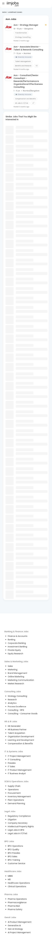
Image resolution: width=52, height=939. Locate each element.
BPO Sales (12, 856)
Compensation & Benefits (20, 743)
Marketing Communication (21, 680)
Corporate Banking (17, 643)
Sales (10, 666)
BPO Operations (15, 846)
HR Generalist (14, 726)
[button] (23, 57)
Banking (11, 639)
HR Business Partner (17, 729)
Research (12, 699)
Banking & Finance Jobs (16, 631)
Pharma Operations (17, 899)
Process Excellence (17, 706)
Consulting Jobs (12, 691)
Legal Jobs (9, 811)
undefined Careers (15, 12)
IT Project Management (19, 756)
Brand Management (17, 673)
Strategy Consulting (17, 696)
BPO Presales (14, 853)
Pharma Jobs (11, 894)
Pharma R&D (14, 906)
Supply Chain (14, 786)
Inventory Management (19, 796)
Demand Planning (16, 803)
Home (4, 12)
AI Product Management (19, 922)
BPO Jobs (9, 841)
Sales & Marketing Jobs (16, 661)
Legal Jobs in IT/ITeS (17, 833)
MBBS (10, 876)
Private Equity (14, 650)
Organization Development (21, 736)
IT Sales (11, 766)
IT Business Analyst (17, 773)
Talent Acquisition (16, 733)
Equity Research (15, 653)
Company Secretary (17, 823)
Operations (13, 789)
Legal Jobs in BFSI (16, 830)
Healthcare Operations (19, 883)
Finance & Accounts (17, 636)
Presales (12, 763)
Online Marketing (16, 676)
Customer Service (16, 863)
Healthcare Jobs (12, 871)
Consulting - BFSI (16, 710)
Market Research (16, 683)
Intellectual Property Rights (21, 826)
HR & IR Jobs (10, 721)
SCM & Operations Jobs (16, 781)
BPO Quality (13, 849)
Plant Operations (16, 800)
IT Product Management (19, 770)
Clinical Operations (17, 886)
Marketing (12, 669)
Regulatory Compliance (19, 816)
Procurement (14, 793)
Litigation (12, 819)
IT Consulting (14, 759)
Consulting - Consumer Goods (22, 713)
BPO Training (14, 860)
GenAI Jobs (10, 917)
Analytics (12, 703)
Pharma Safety (15, 909)
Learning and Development (21, 740)
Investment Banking (17, 646)
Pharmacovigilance (17, 902)
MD (9, 879)
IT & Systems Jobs (13, 751)
